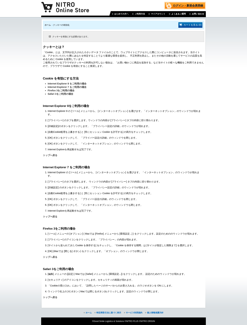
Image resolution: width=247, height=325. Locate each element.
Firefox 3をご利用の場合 (61, 90)
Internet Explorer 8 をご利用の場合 (67, 83)
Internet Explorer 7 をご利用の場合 (67, 87)
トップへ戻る (50, 155)
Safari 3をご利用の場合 (60, 94)
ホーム (48, 25)
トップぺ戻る (50, 216)
